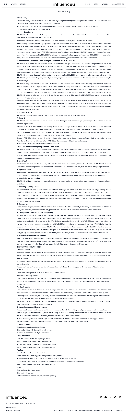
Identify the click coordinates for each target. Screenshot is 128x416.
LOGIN (96, 4)
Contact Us (118, 411)
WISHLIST (105, 4)
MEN (5, 4)
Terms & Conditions (13, 411)
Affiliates (97, 411)
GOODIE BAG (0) (118, 4)
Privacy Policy (11, 408)
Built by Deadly (29, 404)
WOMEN (14, 4)
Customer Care (71, 411)
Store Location (107, 411)
